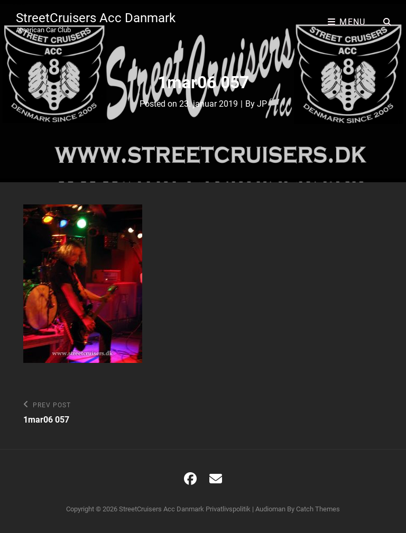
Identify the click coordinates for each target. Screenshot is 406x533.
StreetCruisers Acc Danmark (96, 18)
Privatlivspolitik (228, 509)
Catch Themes (318, 509)
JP (262, 104)
